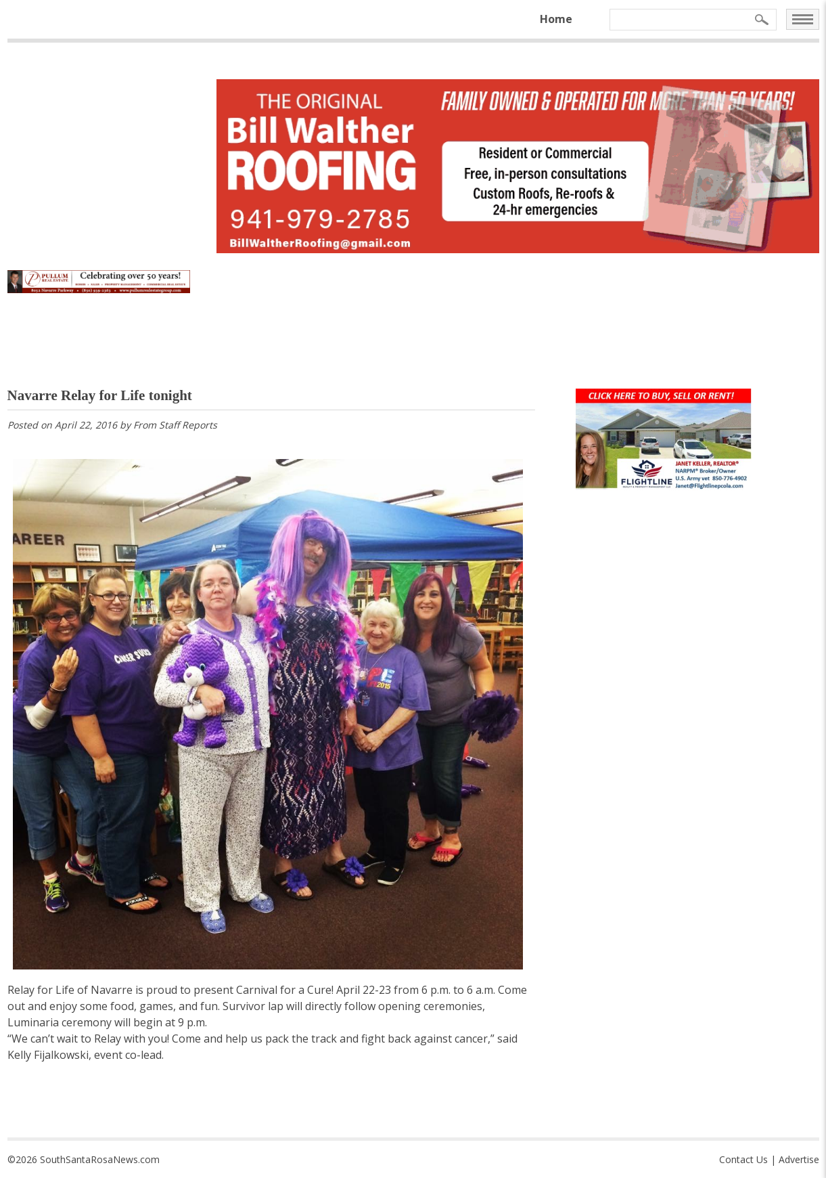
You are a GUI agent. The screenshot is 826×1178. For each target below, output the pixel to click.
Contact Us (743, 1159)
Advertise (799, 1159)
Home (556, 19)
